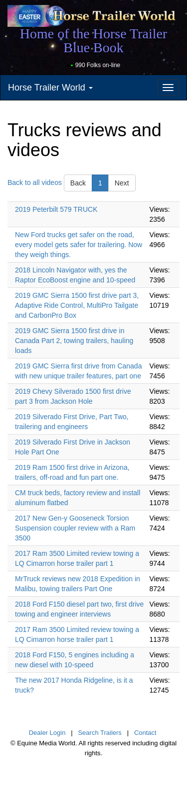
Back (78, 183)
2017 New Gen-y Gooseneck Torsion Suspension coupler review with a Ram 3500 (75, 528)
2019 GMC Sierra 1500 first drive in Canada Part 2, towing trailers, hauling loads (74, 341)
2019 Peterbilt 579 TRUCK (56, 209)
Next (122, 183)
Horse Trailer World (50, 87)
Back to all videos (34, 182)
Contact (145, 732)
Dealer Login (47, 732)
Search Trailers (99, 732)
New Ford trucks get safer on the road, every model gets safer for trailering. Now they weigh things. (78, 245)
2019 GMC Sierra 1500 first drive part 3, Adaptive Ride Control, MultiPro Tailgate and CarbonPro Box (77, 305)
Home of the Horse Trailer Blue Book (94, 40)
